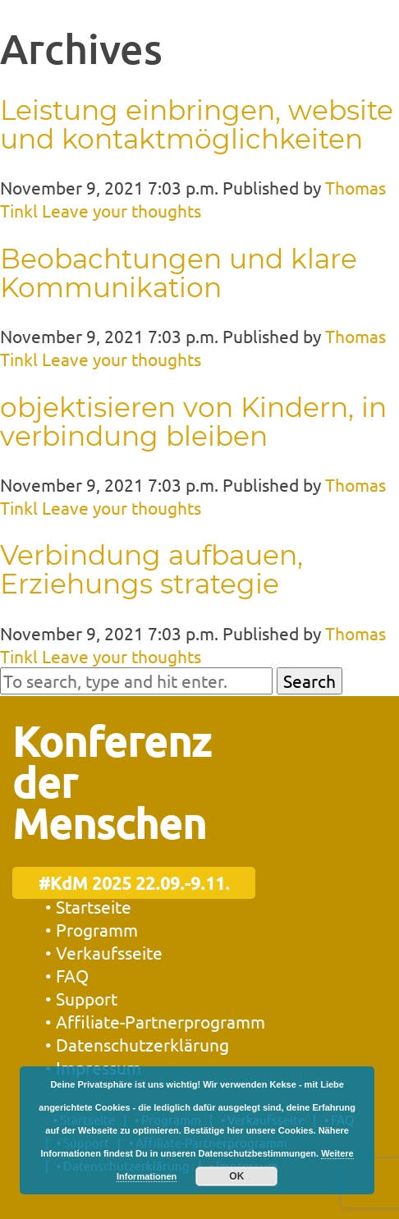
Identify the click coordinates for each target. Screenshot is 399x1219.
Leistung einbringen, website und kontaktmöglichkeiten (196, 124)
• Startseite (88, 906)
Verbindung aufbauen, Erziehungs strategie (151, 569)
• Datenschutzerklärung (137, 1044)
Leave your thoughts (121, 210)
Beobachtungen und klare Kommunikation (178, 273)
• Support (81, 998)
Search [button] (309, 680)
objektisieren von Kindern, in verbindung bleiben (193, 421)
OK (236, 1176)
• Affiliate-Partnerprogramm (155, 1021)
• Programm (91, 929)
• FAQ (67, 975)
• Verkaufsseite (104, 952)
